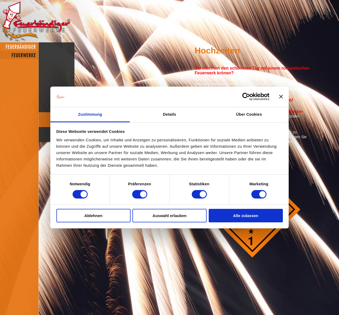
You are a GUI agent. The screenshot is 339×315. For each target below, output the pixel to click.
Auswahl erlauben (169, 215)
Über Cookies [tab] (249, 114)
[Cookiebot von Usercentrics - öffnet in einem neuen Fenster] (246, 97)
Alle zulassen (245, 215)
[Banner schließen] (281, 96)
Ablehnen (93, 215)
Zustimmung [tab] (90, 114)
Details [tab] (169, 114)
